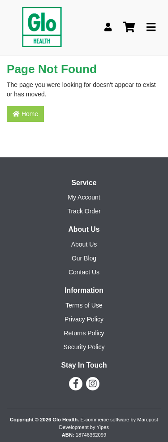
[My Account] (108, 27)
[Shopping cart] (129, 27)
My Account (84, 197)
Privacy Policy (84, 319)
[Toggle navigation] (151, 27)
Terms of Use (83, 305)
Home (25, 113)
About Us (84, 244)
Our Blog (84, 258)
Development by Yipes (84, 427)
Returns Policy (84, 333)
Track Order (83, 211)
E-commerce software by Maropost (119, 419)
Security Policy (84, 347)
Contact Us (84, 272)
